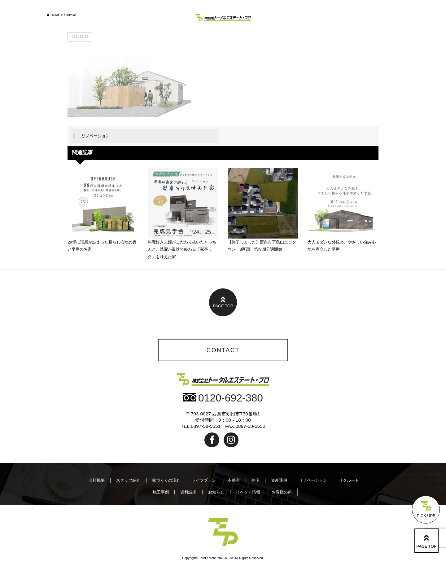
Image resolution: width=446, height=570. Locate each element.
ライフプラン (204, 480)
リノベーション (95, 136)
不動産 (234, 480)
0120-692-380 (223, 398)
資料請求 (188, 492)
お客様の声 (282, 492)
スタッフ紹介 (128, 480)
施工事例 (161, 492)
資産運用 (279, 480)
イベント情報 (248, 492)
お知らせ (216, 492)
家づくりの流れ (166, 480)
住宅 (255, 480)
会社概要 (97, 480)
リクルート (349, 480)
